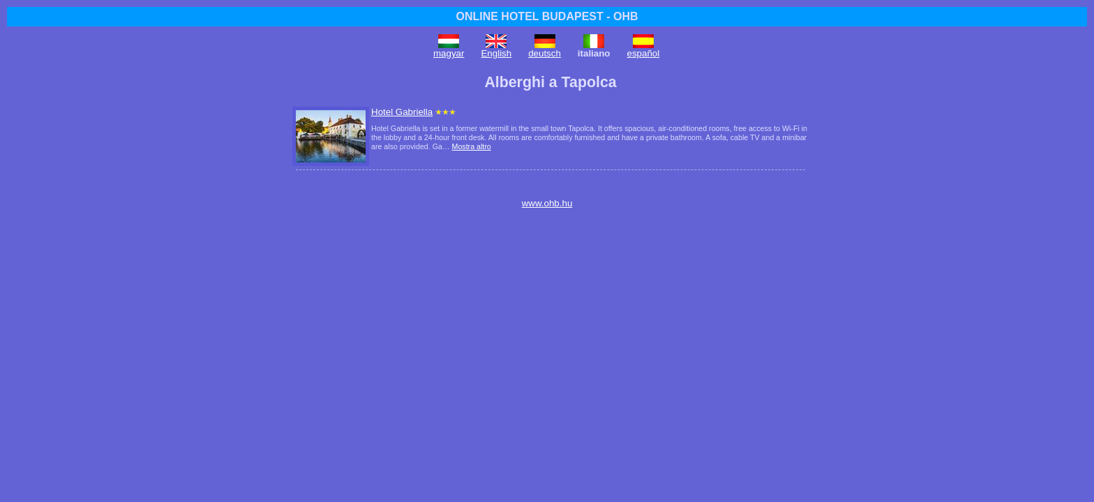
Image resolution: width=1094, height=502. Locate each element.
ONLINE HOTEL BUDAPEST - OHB (547, 16)
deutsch (544, 53)
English (496, 53)
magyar (448, 53)
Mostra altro (471, 146)
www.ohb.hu (547, 203)
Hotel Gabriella (402, 112)
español (643, 53)
